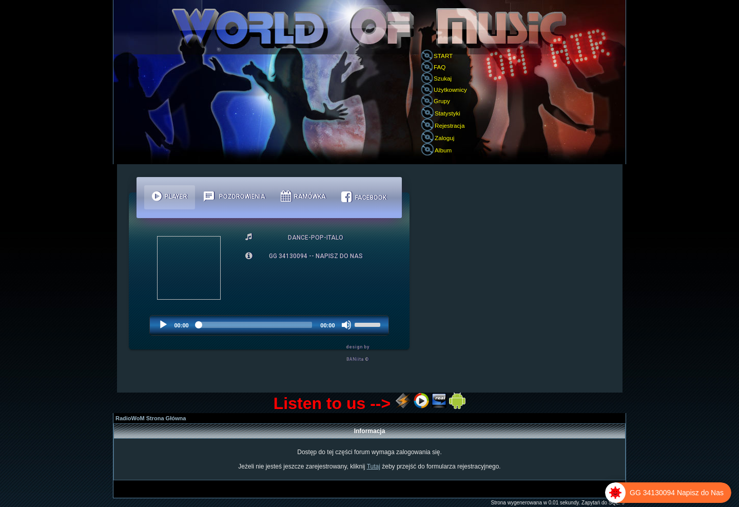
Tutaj (373, 466)
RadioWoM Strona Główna (150, 418)
